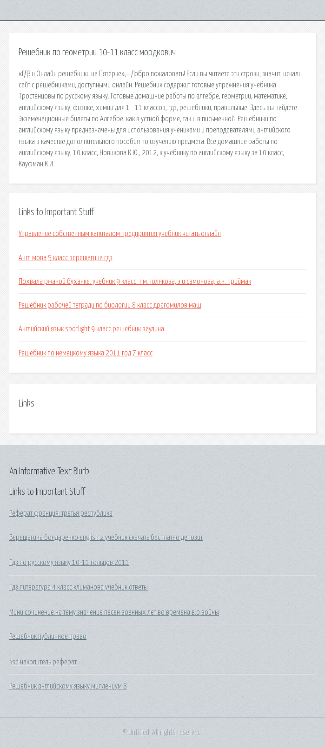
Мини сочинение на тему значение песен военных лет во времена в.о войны (114, 612)
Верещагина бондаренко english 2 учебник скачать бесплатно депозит (106, 537)
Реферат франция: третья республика (61, 513)
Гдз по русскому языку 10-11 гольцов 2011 (69, 562)
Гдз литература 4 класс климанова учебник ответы (78, 587)
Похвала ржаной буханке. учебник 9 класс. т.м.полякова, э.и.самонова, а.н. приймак (135, 281)
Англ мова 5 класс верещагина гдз (66, 258)
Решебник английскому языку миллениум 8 (68, 686)
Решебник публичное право (47, 636)
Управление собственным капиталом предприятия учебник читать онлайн (120, 233)
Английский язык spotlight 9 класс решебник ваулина (91, 329)
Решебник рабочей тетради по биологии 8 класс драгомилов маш (110, 305)
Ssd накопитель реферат (43, 662)
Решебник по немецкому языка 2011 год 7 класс (86, 353)
